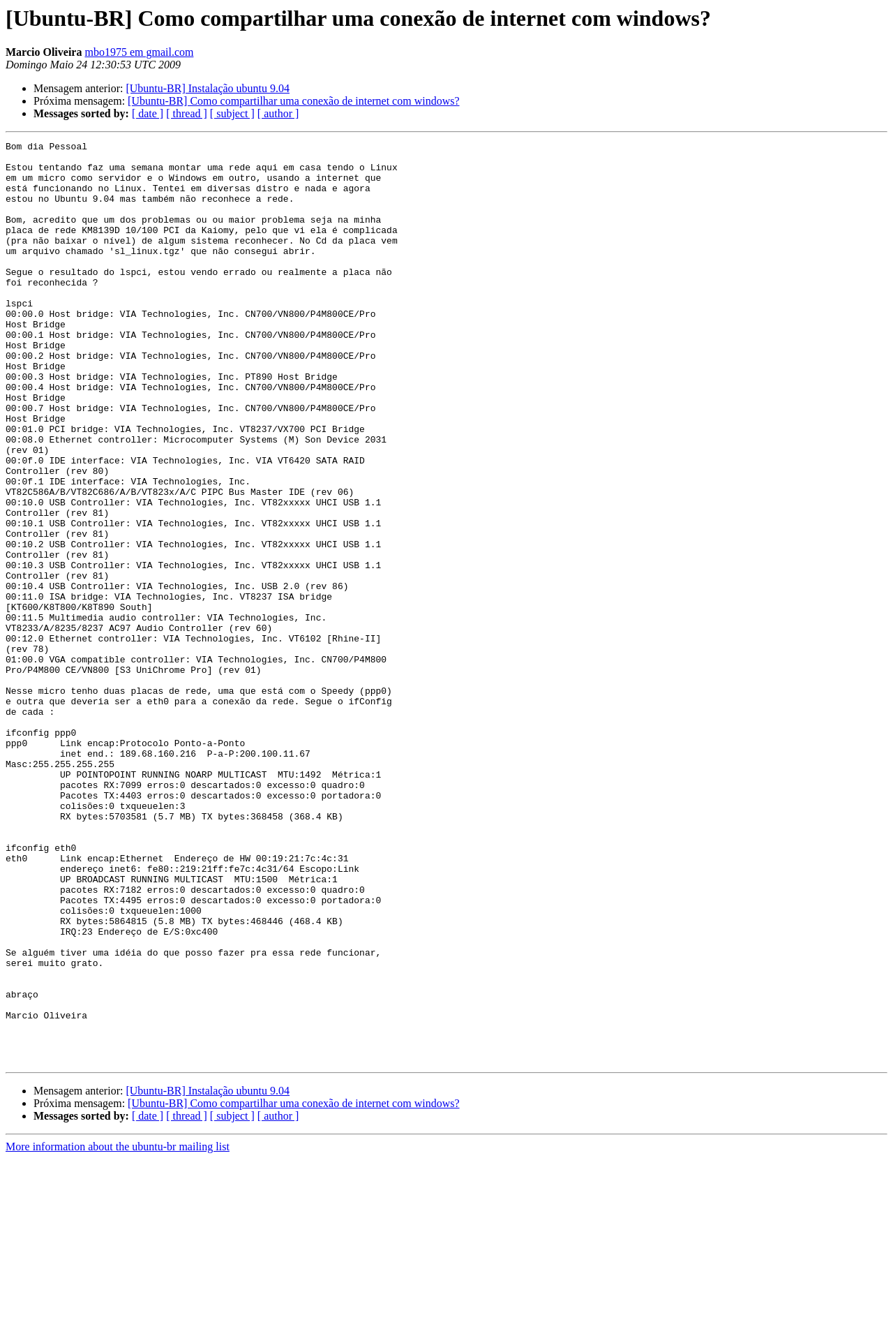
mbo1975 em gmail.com (138, 52)
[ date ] (147, 113)
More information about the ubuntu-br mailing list (118, 1331)
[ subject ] (232, 113)
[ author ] (278, 113)
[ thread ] (186, 113)
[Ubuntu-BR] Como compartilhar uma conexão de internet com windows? (293, 101)
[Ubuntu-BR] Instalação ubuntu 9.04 (208, 88)
